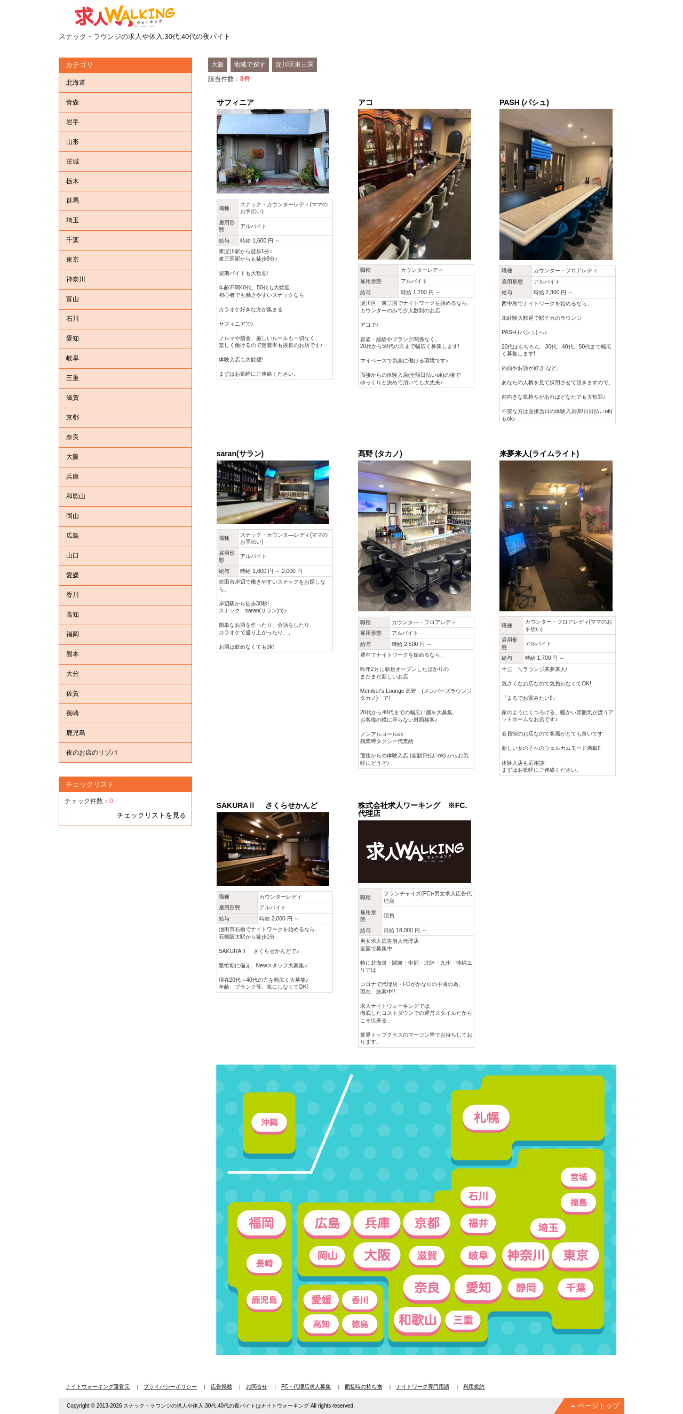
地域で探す (250, 64)
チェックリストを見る (151, 815)
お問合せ (256, 1386)
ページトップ (599, 1406)
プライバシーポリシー (170, 1386)
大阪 (217, 64)
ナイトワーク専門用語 (422, 1386)
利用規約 (474, 1386)
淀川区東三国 (294, 64)
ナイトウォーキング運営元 (98, 1386)
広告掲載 (221, 1386)
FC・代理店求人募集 (306, 1386)
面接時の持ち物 (363, 1386)
